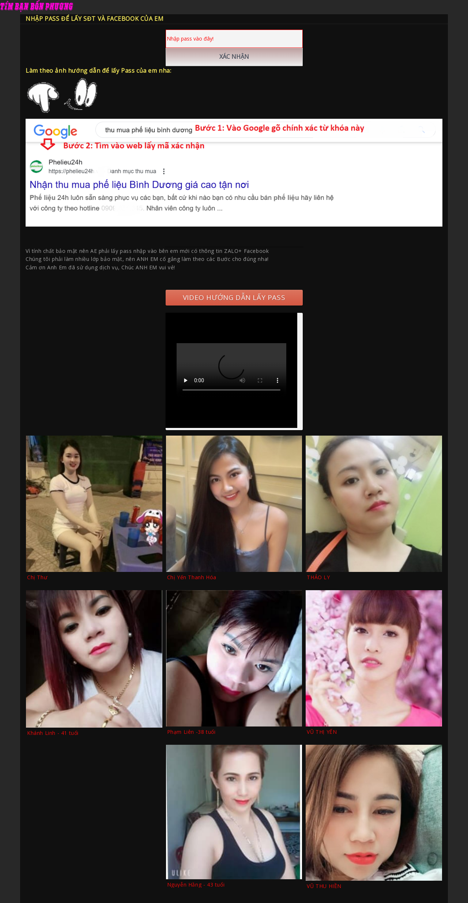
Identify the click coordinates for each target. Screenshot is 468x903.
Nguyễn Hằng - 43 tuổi (196, 884)
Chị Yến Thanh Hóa (191, 577)
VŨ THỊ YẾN (322, 732)
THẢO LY (318, 577)
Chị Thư (37, 577)
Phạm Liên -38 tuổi (191, 732)
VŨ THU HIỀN (324, 886)
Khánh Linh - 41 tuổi (53, 733)
